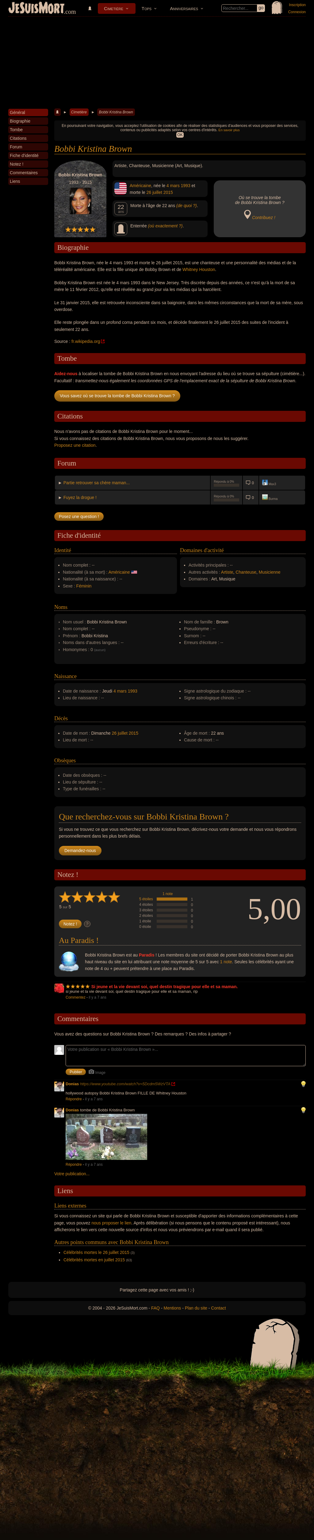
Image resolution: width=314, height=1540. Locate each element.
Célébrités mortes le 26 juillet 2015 (96, 1252)
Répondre (74, 1099)
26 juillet (154, 192)
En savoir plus (228, 130)
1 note (168, 894)
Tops (146, 8)
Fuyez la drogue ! (80, 497)
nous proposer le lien (111, 1222)
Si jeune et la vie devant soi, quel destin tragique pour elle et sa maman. (164, 986)
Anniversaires (184, 8)
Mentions (172, 1308)
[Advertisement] (157, 63)
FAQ (155, 1308)
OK (179, 135)
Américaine (140, 185)
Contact (218, 1308)
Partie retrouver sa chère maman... (96, 482)
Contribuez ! (263, 217)
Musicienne (270, 572)
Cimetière (113, 8)
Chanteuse (246, 572)
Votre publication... (72, 1173)
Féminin (84, 585)
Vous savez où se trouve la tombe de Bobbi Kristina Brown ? (117, 395)
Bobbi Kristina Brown (116, 112)
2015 (168, 192)
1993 (185, 185)
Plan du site (196, 1308)
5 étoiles (146, 899)
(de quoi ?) (186, 205)
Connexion (297, 12)
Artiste (227, 572)
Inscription (297, 5)
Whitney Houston (198, 269)
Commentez (76, 997)
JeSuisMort (36, 9)
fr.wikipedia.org (85, 341)
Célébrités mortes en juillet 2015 (94, 1259)
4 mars (173, 185)
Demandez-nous (80, 850)
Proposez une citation (75, 445)
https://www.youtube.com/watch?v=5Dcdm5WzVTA (125, 1084)
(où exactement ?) (165, 225)
